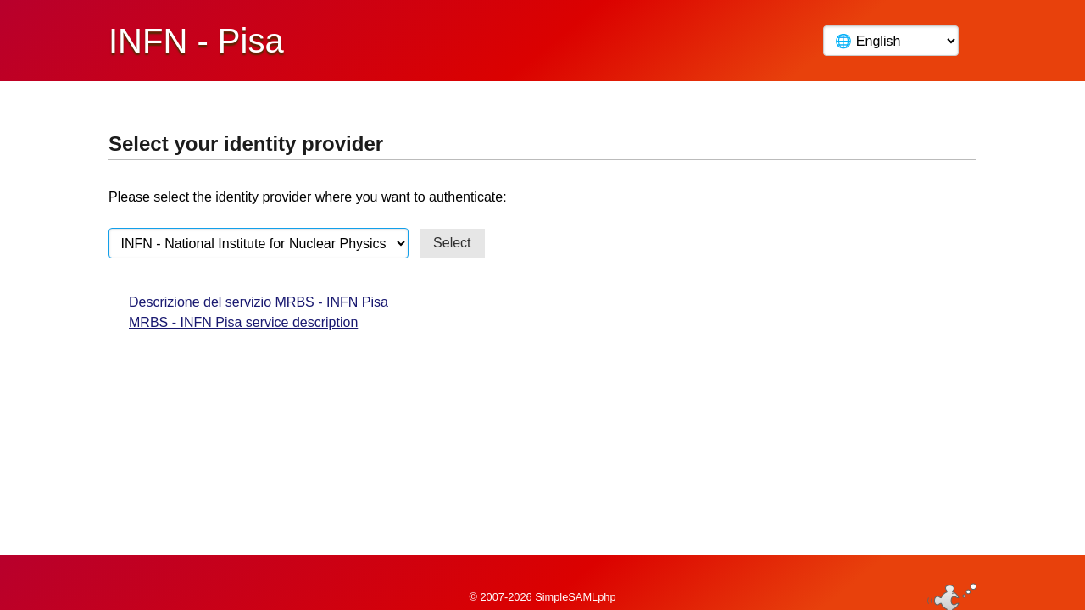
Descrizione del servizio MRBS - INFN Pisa (258, 302)
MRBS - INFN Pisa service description (243, 322)
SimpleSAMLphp (575, 570)
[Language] (891, 40)
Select (451, 243)
